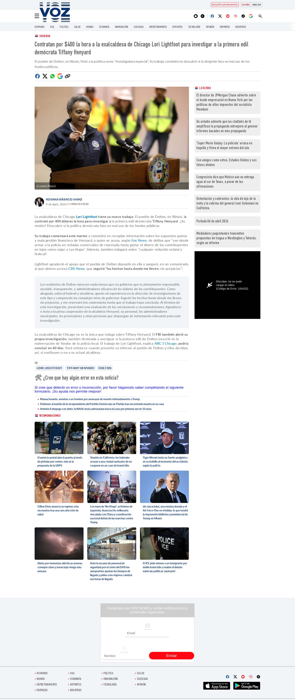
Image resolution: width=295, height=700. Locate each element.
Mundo (90, 27)
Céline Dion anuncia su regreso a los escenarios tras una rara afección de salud (58, 510)
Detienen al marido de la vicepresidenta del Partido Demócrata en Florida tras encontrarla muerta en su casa (102, 404)
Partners (225, 27)
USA (52, 27)
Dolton (104, 368)
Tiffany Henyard (80, 368)
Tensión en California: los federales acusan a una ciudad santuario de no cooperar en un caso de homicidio (111, 461)
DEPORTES (177, 27)
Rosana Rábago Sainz (64, 199)
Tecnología (194, 27)
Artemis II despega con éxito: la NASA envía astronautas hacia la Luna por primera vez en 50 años (95, 408)
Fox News (139, 240)
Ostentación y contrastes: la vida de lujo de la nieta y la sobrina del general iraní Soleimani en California (227, 203)
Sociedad (138, 27)
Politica (64, 27)
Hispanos (39, 27)
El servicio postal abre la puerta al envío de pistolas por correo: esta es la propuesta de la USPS (59, 461)
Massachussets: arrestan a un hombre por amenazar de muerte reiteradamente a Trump (90, 399)
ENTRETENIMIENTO (158, 27)
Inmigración (121, 27)
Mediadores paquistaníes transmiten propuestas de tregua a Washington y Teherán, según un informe (226, 238)
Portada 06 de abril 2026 (212, 222)
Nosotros (240, 27)
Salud (77, 27)
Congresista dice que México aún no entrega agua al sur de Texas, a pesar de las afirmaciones (225, 182)
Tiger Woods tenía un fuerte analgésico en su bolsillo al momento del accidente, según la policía (165, 461)
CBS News (76, 268)
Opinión (210, 27)
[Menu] (37, 16)
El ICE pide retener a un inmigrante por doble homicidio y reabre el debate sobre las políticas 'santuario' (165, 567)
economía (104, 27)
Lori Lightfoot (49, 368)
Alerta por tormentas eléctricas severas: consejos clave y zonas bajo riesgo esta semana (60, 567)
